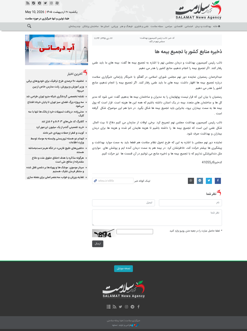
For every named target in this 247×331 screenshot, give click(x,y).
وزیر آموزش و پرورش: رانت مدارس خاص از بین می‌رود (58, 89)
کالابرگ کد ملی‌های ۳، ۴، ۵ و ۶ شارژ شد (63, 121)
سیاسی (168, 26)
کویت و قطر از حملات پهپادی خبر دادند (63, 133)
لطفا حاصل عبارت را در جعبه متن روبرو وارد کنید (196, 231)
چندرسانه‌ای (74, 26)
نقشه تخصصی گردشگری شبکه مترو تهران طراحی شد (55, 96)
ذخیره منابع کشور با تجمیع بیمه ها (188, 52)
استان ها (105, 26)
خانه (217, 26)
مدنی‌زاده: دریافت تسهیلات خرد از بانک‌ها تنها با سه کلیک (56, 114)
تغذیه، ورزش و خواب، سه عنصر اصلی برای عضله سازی (55, 177)
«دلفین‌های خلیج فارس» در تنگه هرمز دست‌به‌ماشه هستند (56, 150)
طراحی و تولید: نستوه (125, 325)
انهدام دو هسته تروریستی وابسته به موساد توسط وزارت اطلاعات (57, 141)
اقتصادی (178, 26)
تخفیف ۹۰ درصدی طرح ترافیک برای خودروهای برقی (55, 81)
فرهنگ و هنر (126, 26)
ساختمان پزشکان (90, 26)
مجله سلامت (157, 26)
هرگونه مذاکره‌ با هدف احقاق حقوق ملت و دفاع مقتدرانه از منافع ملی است (58, 160)
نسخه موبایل (123, 269)
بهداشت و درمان (203, 26)
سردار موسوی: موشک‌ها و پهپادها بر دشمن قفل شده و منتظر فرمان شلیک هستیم (55, 169)
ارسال (98, 244)
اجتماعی (189, 26)
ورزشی (114, 26)
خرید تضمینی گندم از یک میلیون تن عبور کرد (60, 127)
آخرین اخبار (74, 74)
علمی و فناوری (142, 26)
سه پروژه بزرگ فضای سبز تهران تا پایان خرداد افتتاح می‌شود (55, 104)
